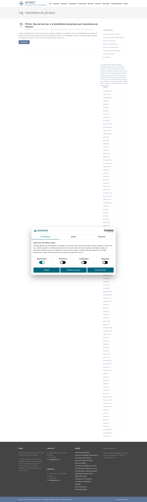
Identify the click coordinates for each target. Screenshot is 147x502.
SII (114, 83)
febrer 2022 (106, 222)
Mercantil (119, 77)
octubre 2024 (106, 130)
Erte (124, 71)
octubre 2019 (106, 298)
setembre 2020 (107, 275)
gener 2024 (106, 157)
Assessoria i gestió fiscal (42, 29)
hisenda (123, 73)
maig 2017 (106, 380)
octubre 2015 (106, 436)
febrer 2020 (106, 285)
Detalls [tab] (73, 237)
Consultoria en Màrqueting (83, 481)
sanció (102, 83)
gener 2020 (106, 288)
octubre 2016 (106, 403)
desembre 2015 (107, 429)
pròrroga (119, 79)
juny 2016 (105, 413)
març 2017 (106, 387)
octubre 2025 (106, 94)
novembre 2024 (107, 127)
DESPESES (103, 71)
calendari (121, 67)
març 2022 (106, 219)
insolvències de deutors (87, 29)
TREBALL (120, 83)
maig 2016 (106, 416)
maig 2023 (106, 176)
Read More (24, 42)
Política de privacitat (81, 489)
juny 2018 (105, 341)
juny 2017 (105, 377)
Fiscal (111, 73)
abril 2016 (105, 420)
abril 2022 (105, 216)
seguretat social (108, 83)
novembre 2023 (107, 163)
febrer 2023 (106, 186)
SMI (116, 83)
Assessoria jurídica (108, 54)
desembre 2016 (107, 397)
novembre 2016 (107, 400)
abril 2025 (105, 111)
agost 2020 (106, 278)
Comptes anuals (110, 69)
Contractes (118, 69)
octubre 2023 (106, 166)
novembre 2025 (107, 91)
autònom (109, 67)
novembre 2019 (107, 295)
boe (114, 67)
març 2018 (106, 351)
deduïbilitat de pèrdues (61, 29)
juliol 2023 (106, 170)
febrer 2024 (106, 153)
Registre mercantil (110, 81)
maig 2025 (106, 107)
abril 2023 (105, 180)
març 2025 (106, 114)
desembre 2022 (107, 193)
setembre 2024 (107, 134)
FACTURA (107, 73)
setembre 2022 (107, 203)
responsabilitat (123, 81)
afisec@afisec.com (53, 459)
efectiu (120, 71)
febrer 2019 (106, 321)
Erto (126, 71)
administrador (107, 65)
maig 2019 (106, 311)
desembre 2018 (107, 328)
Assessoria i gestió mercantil (111, 50)
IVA (108, 77)
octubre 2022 (106, 199)
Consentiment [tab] (45, 237)
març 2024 (106, 150)
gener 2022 (106, 226)
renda (116, 81)
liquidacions (112, 77)
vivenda (107, 85)
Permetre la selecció (73, 270)
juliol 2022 (106, 206)
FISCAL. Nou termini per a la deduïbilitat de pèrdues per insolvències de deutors (61, 25)
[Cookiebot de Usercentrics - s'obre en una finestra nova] (105, 230)
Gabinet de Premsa (81, 476)
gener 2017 (106, 393)
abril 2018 (105, 347)
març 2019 (106, 318)
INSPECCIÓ (115, 75)
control (123, 69)
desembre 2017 (107, 360)
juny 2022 (105, 209)
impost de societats (74, 29)
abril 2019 (105, 314)
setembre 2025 (107, 97)
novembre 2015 (107, 433)
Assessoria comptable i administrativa (86, 455)
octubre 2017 (106, 367)
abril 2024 (105, 147)
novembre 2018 (107, 331)
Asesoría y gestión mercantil (111, 34)
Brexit (116, 67)
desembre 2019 (107, 291)
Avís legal (78, 484)
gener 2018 (106, 357)
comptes (102, 69)
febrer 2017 (106, 390)
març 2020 (106, 282)
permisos (103, 79)
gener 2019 (106, 324)
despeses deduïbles (112, 71)
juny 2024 (105, 140)
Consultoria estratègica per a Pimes (86, 466)
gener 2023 (106, 189)
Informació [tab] (101, 237)
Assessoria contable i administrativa (113, 37)
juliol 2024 (106, 137)
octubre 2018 (106, 334)
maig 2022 (106, 212)
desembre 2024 (107, 124)
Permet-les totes (100, 270)
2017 (101, 65)
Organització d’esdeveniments (84, 473)
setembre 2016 (107, 406)
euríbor (102, 73)
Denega (46, 270)
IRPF (105, 77)
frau (114, 73)
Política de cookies (80, 487)
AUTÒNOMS (103, 67)
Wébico (126, 499)
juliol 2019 (106, 305)
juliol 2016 (106, 410)
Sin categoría (106, 57)
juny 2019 (105, 308)
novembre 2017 (107, 364)
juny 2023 (105, 173)
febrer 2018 (106, 354)
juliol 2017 (106, 374)
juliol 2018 (106, 337)
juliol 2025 (106, 101)
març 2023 (106, 183)
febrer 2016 (106, 426)
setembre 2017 (107, 370)
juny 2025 (105, 104)
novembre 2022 (107, 196)
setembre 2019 (107, 301)
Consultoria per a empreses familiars (86, 471)
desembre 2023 (107, 160)
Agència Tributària (116, 65)
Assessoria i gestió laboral (110, 47)
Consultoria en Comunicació (83, 479)
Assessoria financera (109, 41)
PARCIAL (124, 77)
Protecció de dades (111, 79)
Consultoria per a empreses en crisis (86, 468)
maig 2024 (106, 143)
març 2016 (106, 423)
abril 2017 (105, 383)
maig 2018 (106, 344)
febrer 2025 (106, 117)
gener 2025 (106, 120)
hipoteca (118, 73)
